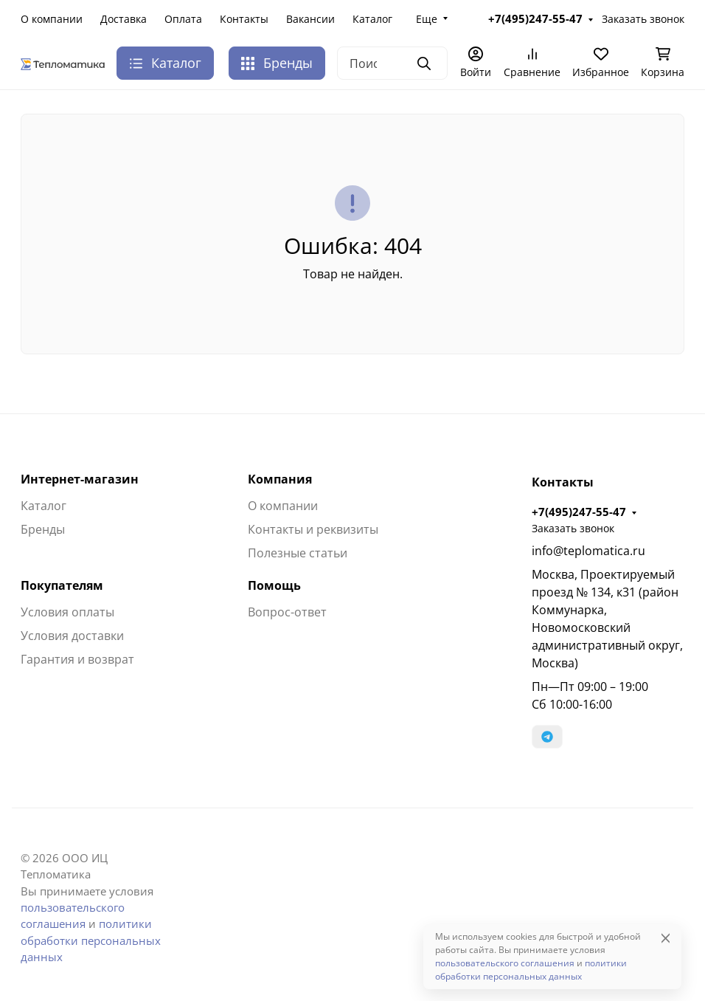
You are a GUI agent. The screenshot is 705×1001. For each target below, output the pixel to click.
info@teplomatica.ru (588, 551)
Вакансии (310, 19)
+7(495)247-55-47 (535, 18)
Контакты (244, 19)
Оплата (183, 19)
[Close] (665, 938)
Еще (426, 19)
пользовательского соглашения (504, 963)
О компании (52, 19)
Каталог (372, 19)
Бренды (277, 63)
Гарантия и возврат (77, 659)
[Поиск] (392, 63)
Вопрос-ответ (287, 612)
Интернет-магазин (80, 479)
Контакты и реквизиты (313, 529)
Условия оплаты (67, 612)
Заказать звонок (643, 19)
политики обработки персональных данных (91, 940)
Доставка (123, 19)
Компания (280, 479)
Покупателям (62, 585)
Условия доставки (72, 635)
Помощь (274, 585)
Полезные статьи (297, 553)
